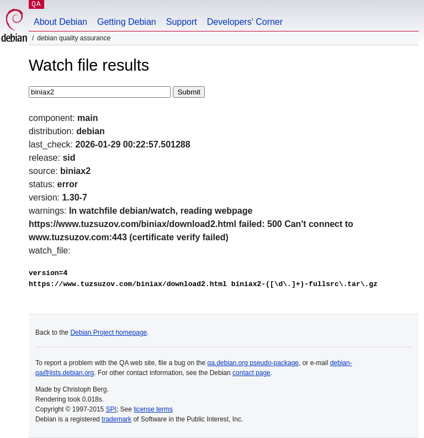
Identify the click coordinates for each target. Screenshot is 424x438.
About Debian (60, 22)
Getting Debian (126, 22)
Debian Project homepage (108, 332)
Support (181, 22)
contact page (251, 373)
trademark (116, 419)
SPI (111, 409)
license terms (153, 409)
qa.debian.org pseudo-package (253, 363)
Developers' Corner (245, 22)
